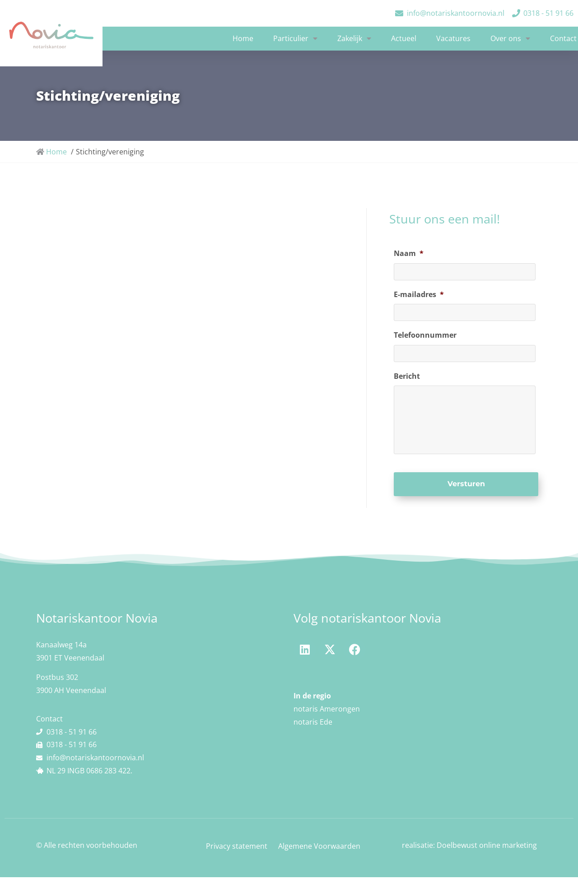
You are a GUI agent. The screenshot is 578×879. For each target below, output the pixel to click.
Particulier (295, 38)
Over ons (510, 38)
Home (243, 38)
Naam (409, 253)
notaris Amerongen (327, 710)
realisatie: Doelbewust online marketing (469, 847)
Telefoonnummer (425, 334)
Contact (563, 38)
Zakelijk (354, 38)
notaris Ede (313, 723)
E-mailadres (419, 293)
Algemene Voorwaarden (319, 847)
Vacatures (453, 38)
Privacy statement (236, 847)
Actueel (403, 38)
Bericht (407, 374)
